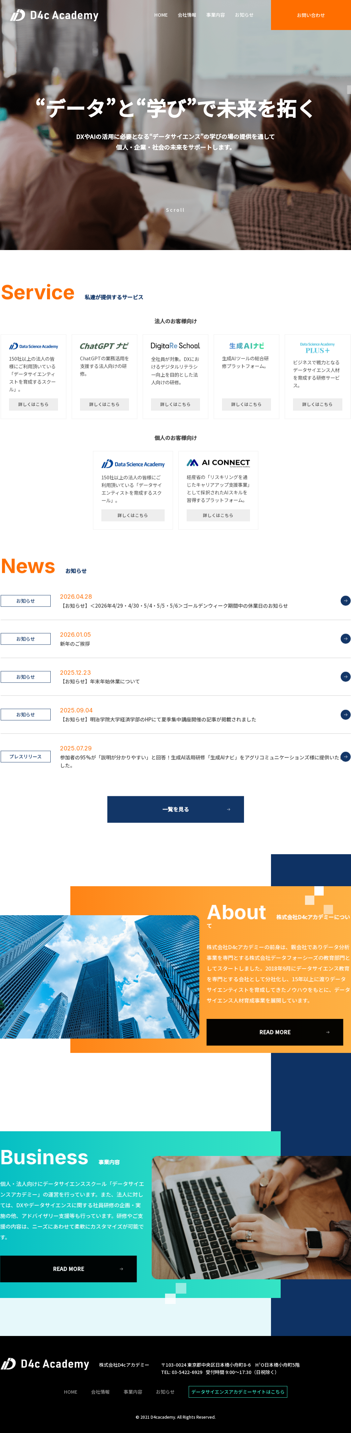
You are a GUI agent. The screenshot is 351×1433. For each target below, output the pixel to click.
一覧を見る (175, 839)
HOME (161, 15)
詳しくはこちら (33, 434)
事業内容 (215, 15)
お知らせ (244, 15)
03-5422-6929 (187, 1372)
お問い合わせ (311, 15)
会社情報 (187, 15)
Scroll (175, 209)
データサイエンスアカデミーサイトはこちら (238, 1391)
